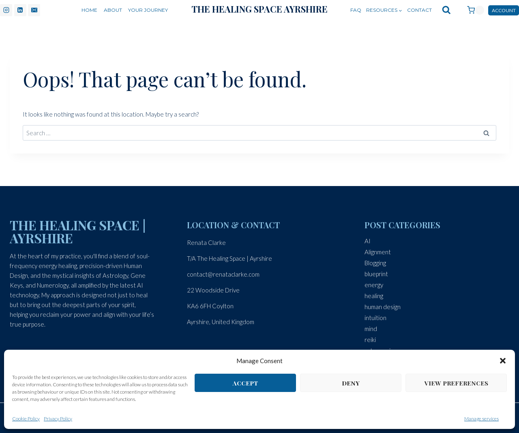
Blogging (375, 262)
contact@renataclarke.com (223, 274)
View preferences (456, 383)
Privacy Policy (58, 419)
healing (374, 295)
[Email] (34, 10)
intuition (375, 317)
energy (374, 284)
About (113, 10)
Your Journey (148, 10)
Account (504, 10)
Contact (419, 10)
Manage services (481, 419)
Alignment (378, 251)
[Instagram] (6, 10)
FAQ (355, 10)
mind (371, 328)
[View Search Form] (446, 10)
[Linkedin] (20, 10)
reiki (370, 339)
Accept (245, 383)
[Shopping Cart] (471, 10)
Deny (351, 383)
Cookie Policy (26, 419)
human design (383, 306)
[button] (503, 361)
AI (368, 241)
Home (89, 10)
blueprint (376, 273)
